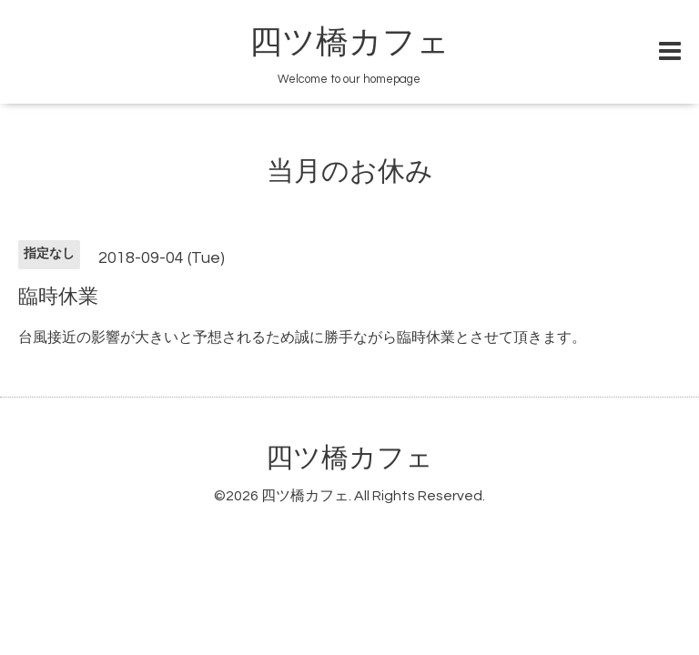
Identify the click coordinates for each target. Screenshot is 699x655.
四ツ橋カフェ (349, 42)
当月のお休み (350, 171)
